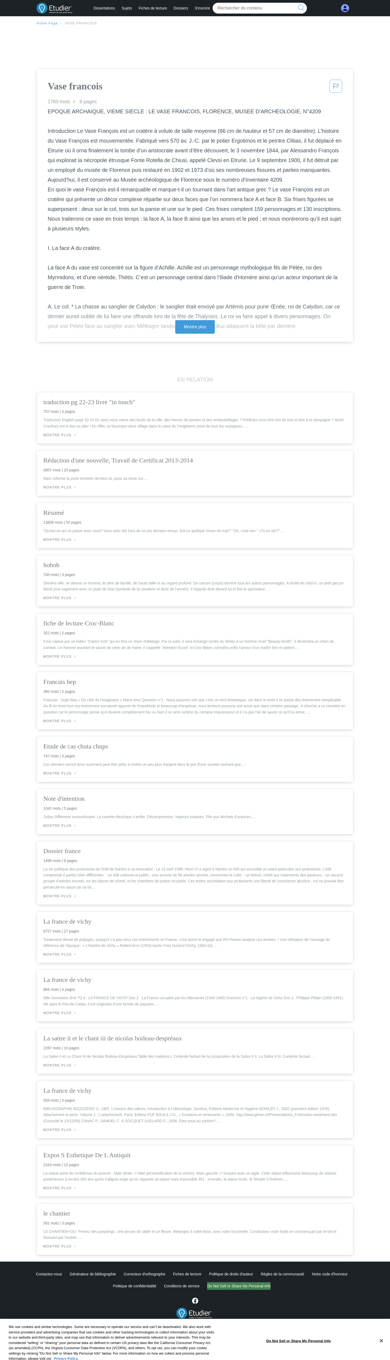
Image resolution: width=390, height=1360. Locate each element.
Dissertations (104, 8)
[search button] (301, 8)
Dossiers (181, 8)
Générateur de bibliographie (93, 1274)
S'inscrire (202, 8)
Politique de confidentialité (134, 1286)
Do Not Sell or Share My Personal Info (239, 1286)
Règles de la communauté (282, 1274)
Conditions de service (182, 1286)
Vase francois (81, 23)
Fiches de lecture (153, 8)
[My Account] (345, 8)
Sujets (127, 8)
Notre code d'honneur (329, 1274)
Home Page (47, 23)
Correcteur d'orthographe (144, 1274)
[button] (335, 88)
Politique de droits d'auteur (231, 1274)
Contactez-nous (49, 1274)
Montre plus (195, 326)
